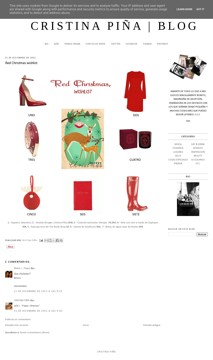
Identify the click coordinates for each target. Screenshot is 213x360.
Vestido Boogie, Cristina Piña (51, 222)
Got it (200, 9)
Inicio (86, 325)
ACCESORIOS (198, 159)
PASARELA (178, 148)
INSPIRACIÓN (198, 152)
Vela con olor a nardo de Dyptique (139, 222)
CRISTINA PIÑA (21, 300)
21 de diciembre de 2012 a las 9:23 (38, 291)
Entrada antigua (151, 325)
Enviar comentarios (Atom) (34, 332)
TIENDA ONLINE (72, 44)
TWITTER (115, 44)
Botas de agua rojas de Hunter (122, 227)
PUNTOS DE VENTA (95, 44)
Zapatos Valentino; (21, 222)
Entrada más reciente (16, 325)
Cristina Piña (106, 351)
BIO (46, 44)
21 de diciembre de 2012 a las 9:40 (38, 311)
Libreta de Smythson (85, 227)
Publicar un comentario (18, 319)
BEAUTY (198, 156)
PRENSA (178, 163)
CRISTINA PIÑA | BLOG (115, 25)
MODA (178, 144)
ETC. (198, 163)
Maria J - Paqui (22, 268)
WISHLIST (198, 148)
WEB (56, 44)
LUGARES (178, 152)
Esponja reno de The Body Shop (48, 227)
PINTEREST (162, 44)
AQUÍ (197, 114)
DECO (178, 156)
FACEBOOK (131, 44)
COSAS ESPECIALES (178, 159)
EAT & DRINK (198, 144)
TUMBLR (147, 44)
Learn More (184, 9)
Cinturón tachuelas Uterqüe (92, 222)
